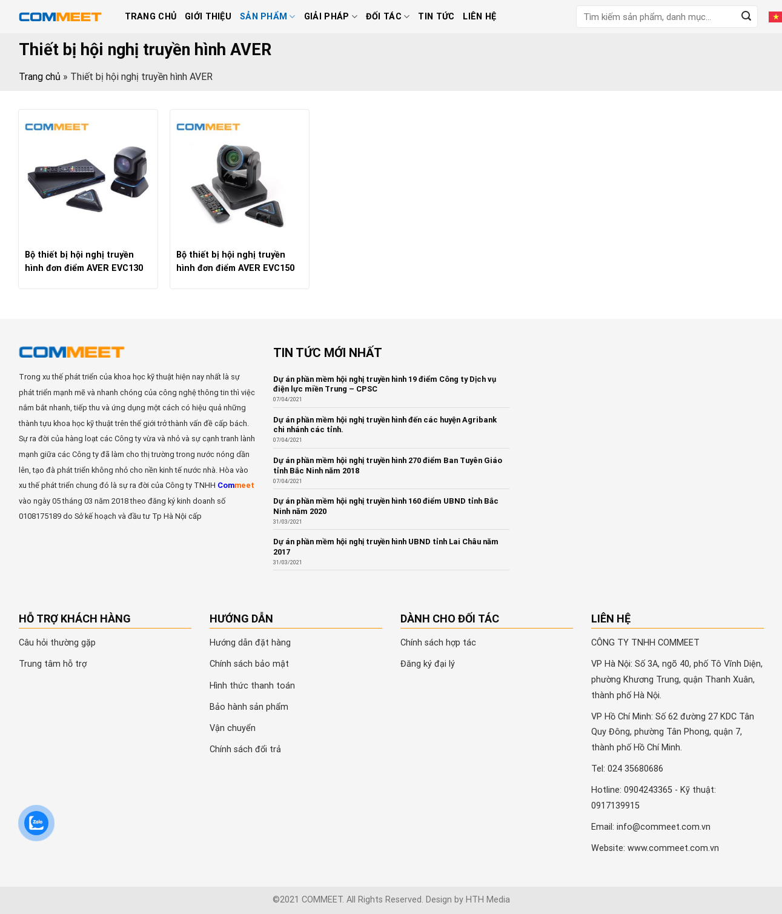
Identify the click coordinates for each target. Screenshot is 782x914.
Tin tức (436, 17)
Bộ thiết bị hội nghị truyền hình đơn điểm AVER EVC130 (84, 261)
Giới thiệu (208, 17)
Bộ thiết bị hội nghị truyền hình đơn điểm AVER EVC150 (235, 261)
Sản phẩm (268, 16)
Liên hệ (479, 17)
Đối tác (388, 16)
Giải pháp (330, 16)
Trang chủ (151, 17)
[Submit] (746, 17)
